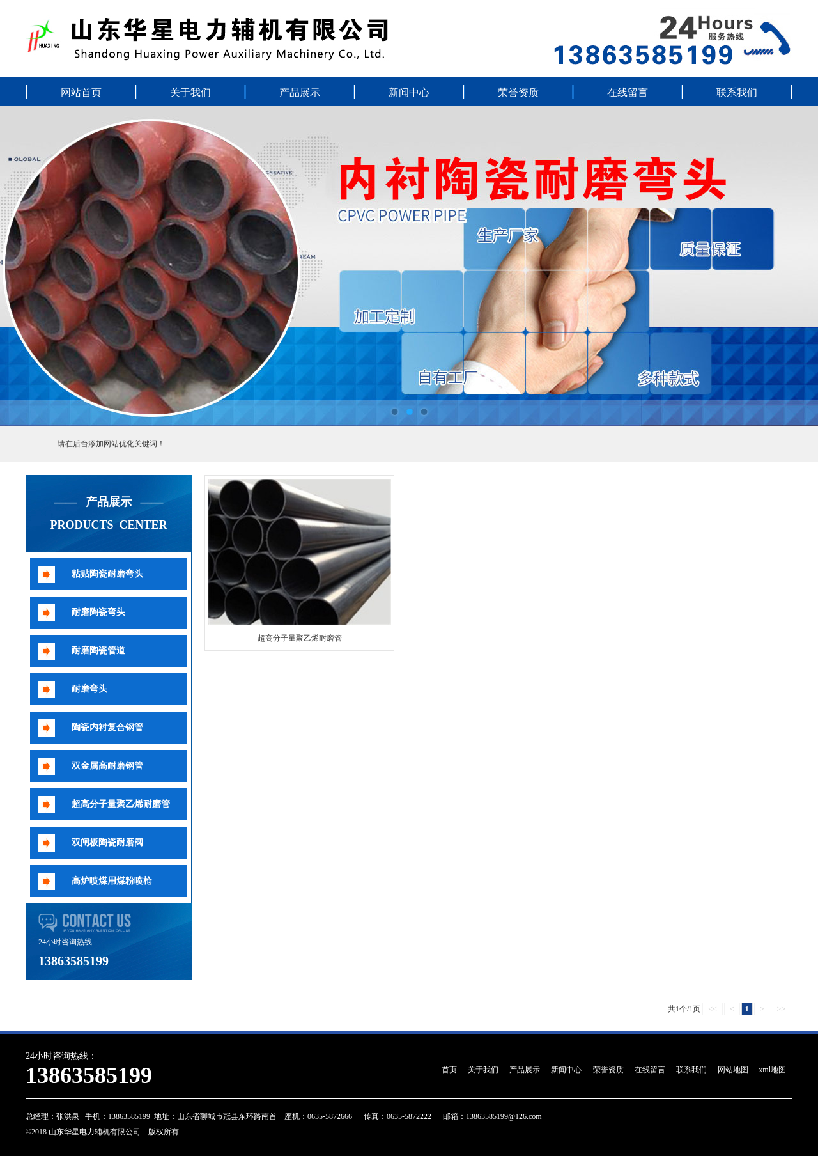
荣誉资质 (518, 92)
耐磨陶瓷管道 (98, 650)
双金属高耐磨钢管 (107, 765)
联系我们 (736, 92)
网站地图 (733, 1069)
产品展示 (299, 92)
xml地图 (772, 1069)
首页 (449, 1069)
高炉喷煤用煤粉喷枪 (112, 881)
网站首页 (81, 92)
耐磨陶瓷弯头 (98, 612)
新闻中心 (409, 92)
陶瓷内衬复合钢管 (107, 727)
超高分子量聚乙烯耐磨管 (121, 804)
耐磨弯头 (89, 689)
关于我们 (190, 92)
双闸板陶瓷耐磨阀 (107, 842)
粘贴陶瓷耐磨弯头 (107, 574)
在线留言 (627, 92)
